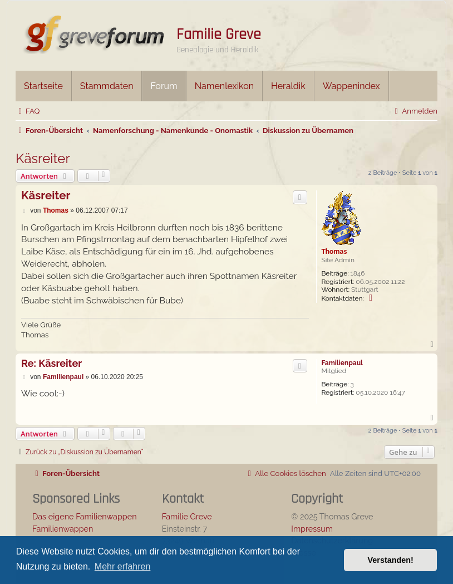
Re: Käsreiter (51, 363)
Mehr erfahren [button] (123, 566)
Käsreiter (43, 158)
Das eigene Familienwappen (84, 516)
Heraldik (288, 86)
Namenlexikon (224, 86)
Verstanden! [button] (390, 560)
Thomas (334, 252)
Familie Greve (218, 34)
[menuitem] (28, 111)
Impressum (312, 528)
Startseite (43, 86)
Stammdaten (107, 86)
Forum (163, 86)
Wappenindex (351, 86)
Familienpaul (342, 363)
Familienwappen (62, 528)
